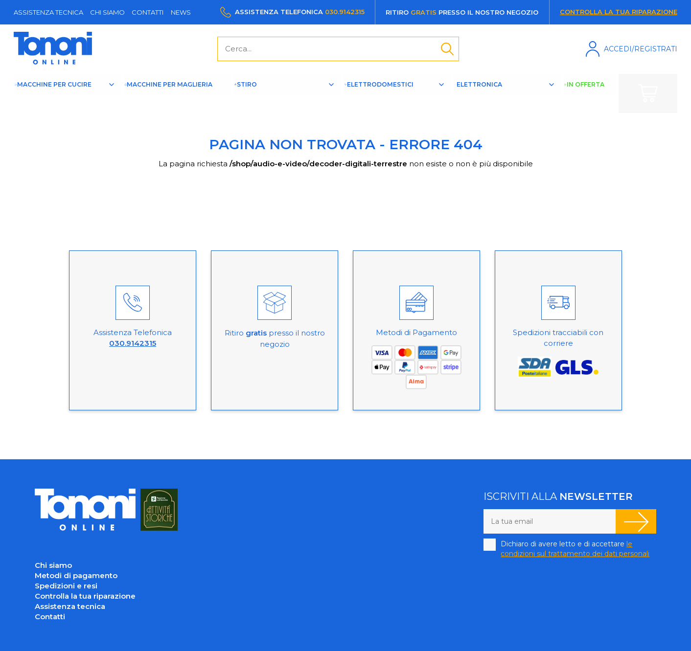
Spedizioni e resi (66, 585)
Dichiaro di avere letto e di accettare (575, 548)
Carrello (648, 93)
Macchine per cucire (66, 93)
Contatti (147, 12)
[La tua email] (550, 521)
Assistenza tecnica (48, 12)
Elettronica (498, 93)
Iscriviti (636, 521)
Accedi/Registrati (640, 49)
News (181, 12)
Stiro (273, 93)
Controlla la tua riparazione (618, 12)
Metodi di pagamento (76, 575)
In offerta (591, 93)
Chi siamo (107, 12)
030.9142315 (345, 12)
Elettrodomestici (395, 93)
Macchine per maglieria (177, 93)
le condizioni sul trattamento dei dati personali (575, 548)
